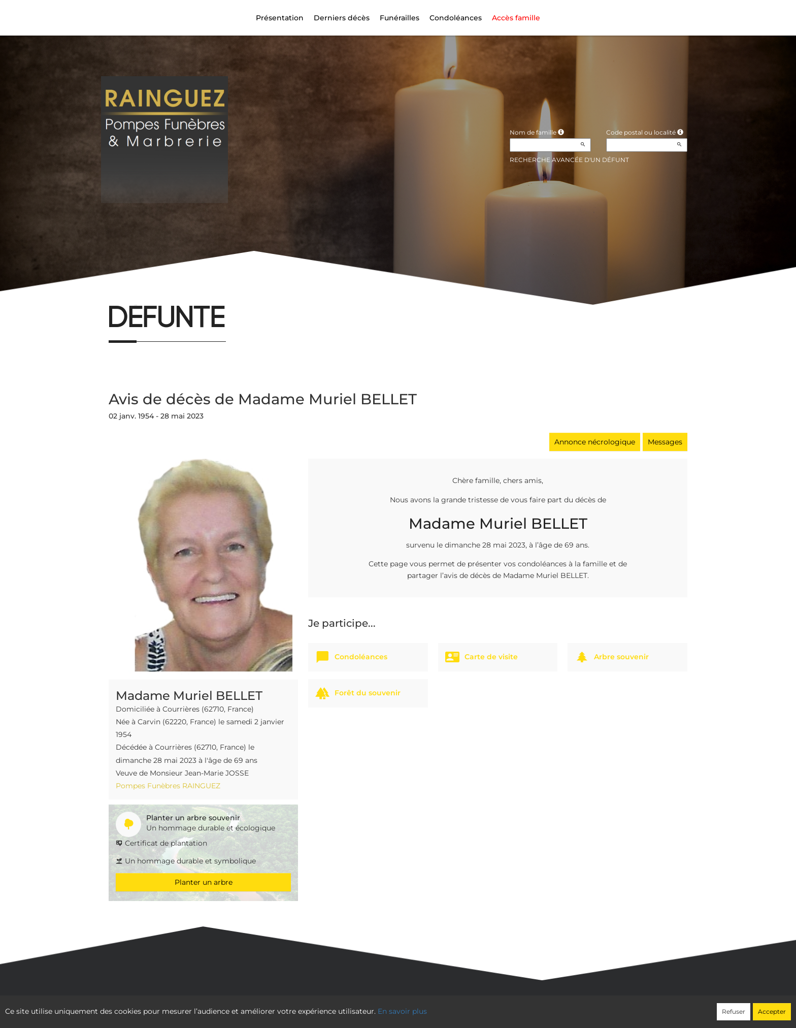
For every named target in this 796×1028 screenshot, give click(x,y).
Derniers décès (342, 17)
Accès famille (516, 17)
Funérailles (399, 17)
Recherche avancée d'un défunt (569, 160)
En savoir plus (402, 1011)
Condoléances (455, 17)
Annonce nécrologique (594, 441)
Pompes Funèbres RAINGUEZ (168, 785)
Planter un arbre (204, 882)
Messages (665, 441)
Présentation (280, 17)
